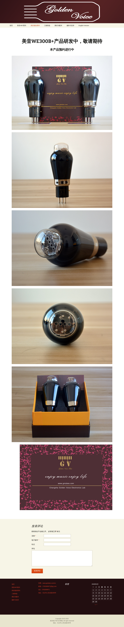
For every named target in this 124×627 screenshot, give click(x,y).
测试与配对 (58, 25)
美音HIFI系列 (21, 25)
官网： (40, 583)
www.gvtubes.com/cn (49, 583)
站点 (33, 544)
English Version (84, 25)
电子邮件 (35, 540)
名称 (34, 536)
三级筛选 (47, 25)
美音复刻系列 (35, 25)
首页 (11, 25)
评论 (33, 548)
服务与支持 (70, 25)
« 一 (96, 604)
